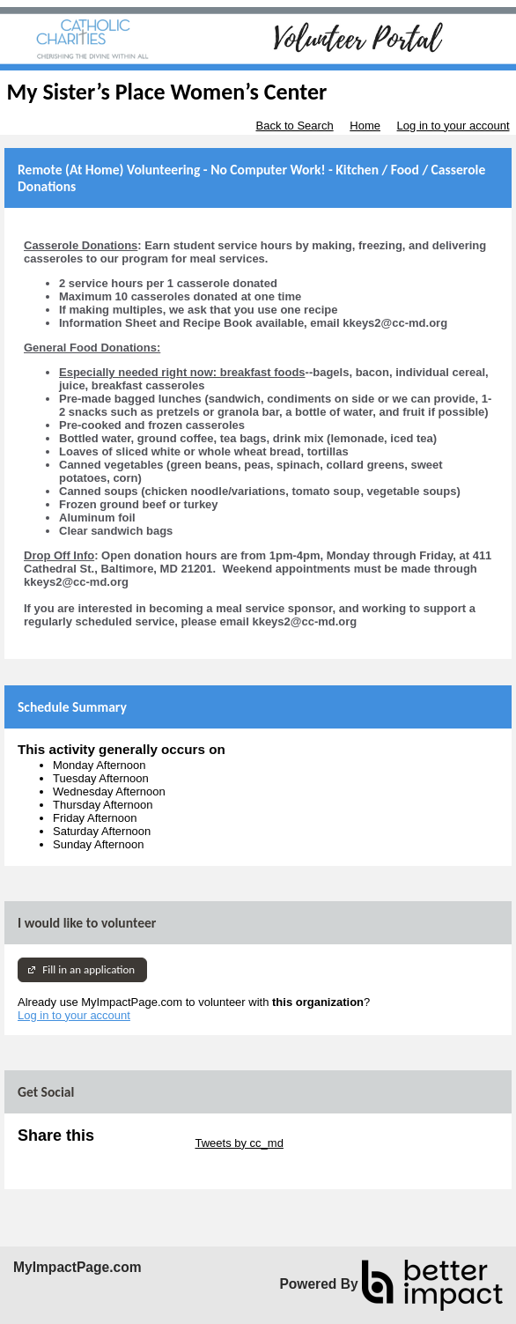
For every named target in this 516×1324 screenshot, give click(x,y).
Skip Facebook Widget (75, 1156)
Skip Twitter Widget (143, 1143)
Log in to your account (453, 125)
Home (365, 125)
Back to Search (294, 125)
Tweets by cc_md (239, 1143)
